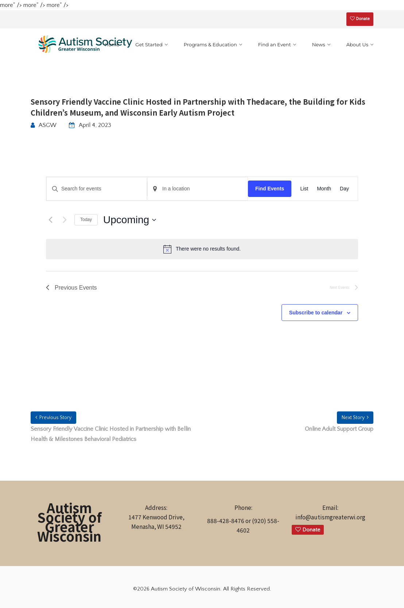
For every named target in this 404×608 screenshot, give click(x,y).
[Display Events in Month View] (324, 189)
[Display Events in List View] (304, 189)
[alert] (202, 249)
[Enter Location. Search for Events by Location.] (197, 189)
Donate (360, 19)
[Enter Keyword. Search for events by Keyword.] (96, 189)
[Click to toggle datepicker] (129, 220)
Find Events (269, 188)
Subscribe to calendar (315, 312)
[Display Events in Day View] (344, 189)
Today (86, 219)
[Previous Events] (50, 220)
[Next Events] (64, 220)
